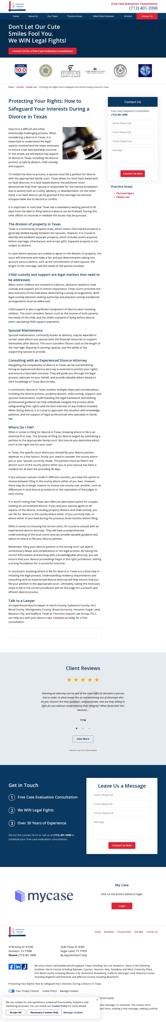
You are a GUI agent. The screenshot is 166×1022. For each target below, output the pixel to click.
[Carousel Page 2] (83, 728)
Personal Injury (125, 193)
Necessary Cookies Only (44, 1012)
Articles (128, 16)
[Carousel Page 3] (89, 728)
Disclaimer (109, 931)
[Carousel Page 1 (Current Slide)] (76, 728)
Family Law (31, 87)
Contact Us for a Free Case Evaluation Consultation (42, 51)
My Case (122, 885)
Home (16, 16)
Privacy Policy (124, 931)
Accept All (15, 1012)
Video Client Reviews (103, 16)
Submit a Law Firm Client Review (83, 750)
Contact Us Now (132, 173)
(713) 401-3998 (143, 8)
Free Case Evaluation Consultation (134, 3)
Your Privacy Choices (23, 990)
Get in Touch (23, 785)
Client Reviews (83, 668)
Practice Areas (75, 16)
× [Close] (97, 999)
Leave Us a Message (122, 785)
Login (122, 905)
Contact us (60, 618)
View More (83, 738)
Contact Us (147, 16)
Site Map (138, 931)
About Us (33, 16)
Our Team (52, 16)
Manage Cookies (69, 990)
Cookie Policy (49, 990)
